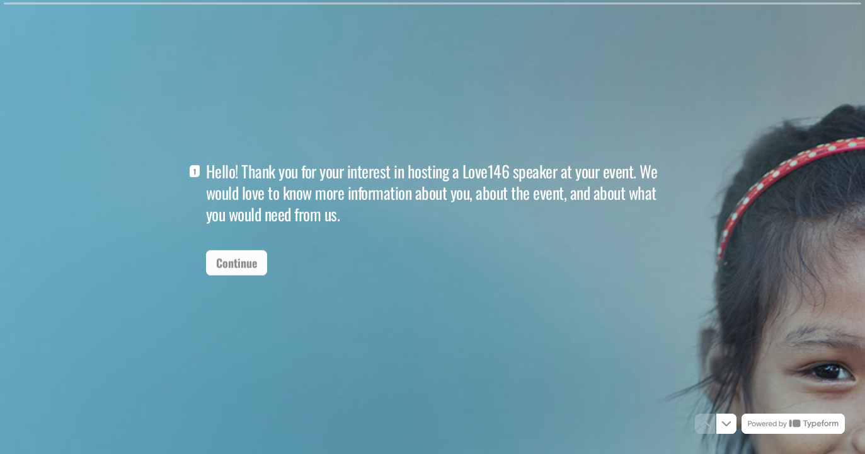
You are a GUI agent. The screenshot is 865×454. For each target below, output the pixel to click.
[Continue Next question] (236, 261)
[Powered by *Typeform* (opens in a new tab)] (793, 424)
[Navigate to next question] (726, 424)
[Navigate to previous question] (705, 424)
